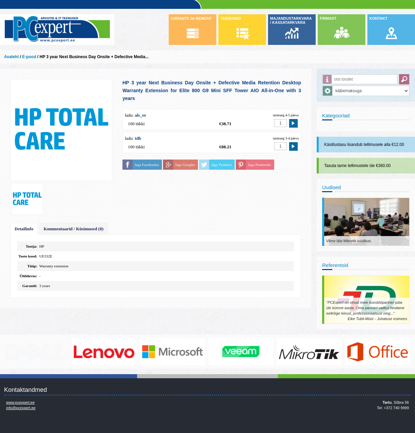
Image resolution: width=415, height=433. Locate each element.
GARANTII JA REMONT (191, 18)
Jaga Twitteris (221, 165)
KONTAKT (378, 18)
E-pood (29, 56)
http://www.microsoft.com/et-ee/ (172, 351)
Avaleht (11, 56)
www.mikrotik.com (309, 351)
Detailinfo (24, 228)
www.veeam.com (241, 351)
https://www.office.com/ (377, 351)
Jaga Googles (185, 165)
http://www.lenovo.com (104, 351)
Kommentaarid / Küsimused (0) (73, 228)
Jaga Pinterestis (259, 165)
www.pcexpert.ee (20, 402)
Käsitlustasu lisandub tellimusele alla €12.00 (364, 144)
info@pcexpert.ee (20, 408)
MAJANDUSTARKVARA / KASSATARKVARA (291, 20)
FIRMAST (328, 18)
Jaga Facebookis (146, 165)
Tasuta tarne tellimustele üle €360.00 (357, 165)
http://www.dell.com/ (35, 351)
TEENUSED (230, 18)
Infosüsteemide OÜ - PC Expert (57, 29)
